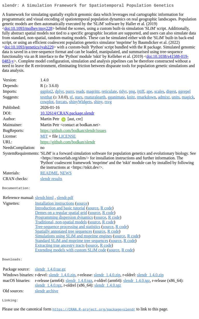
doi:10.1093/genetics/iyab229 (29, 48)
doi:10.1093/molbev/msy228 (28, 29)
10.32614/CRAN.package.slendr (67, 114)
